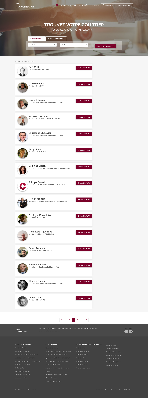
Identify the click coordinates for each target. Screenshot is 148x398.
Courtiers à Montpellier (113, 355)
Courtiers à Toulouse (82, 354)
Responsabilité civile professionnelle (58, 361)
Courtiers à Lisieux (112, 365)
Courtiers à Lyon (111, 345)
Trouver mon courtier (105, 46)
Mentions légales (110, 389)
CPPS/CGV (127, 389)
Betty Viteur (35, 149)
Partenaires (95, 5)
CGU (120, 389)
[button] (84, 68)
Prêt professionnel (52, 347)
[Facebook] (124, 332)
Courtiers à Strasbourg (113, 351)
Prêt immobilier (20, 347)
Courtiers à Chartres (112, 348)
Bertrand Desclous (39, 116)
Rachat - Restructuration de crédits (26, 354)
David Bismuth (36, 83)
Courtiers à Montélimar (113, 361)
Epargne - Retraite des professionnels (58, 357)
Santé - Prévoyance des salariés (56, 354)
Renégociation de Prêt (22, 371)
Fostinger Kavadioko (40, 215)
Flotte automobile (51, 377)
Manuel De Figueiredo (40, 231)
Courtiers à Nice (81, 357)
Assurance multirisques (53, 364)
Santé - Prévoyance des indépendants (58, 351)
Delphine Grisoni (37, 166)
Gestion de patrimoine (22, 364)
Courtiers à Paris (81, 347)
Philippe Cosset (37, 182)
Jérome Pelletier (38, 264)
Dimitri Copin (35, 297)
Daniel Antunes (37, 248)
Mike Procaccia (37, 199)
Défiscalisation (20, 367)
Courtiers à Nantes (82, 361)
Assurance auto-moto (22, 374)
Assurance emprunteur (23, 351)
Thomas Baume (37, 281)
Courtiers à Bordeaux (83, 367)
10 (86, 320)
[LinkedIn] (131, 332)
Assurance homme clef (53, 381)
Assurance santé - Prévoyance (25, 357)
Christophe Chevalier (40, 133)
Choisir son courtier (68, 5)
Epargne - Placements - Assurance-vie (28, 361)
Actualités (83, 5)
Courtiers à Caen (81, 364)
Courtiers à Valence (112, 358)
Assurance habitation (22, 377)
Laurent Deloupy (38, 100)
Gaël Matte (34, 67)
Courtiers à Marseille (82, 351)
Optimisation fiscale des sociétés (56, 374)
